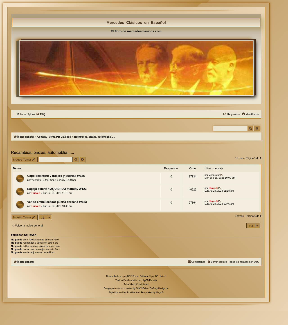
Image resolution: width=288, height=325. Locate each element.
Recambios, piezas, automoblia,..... (42, 152)
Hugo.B (36, 193)
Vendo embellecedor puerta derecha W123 (57, 202)
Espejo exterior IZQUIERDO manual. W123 (57, 189)
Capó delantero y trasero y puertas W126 (56, 175)
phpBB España (149, 280)
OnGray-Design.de (159, 288)
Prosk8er (130, 292)
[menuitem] (40, 114)
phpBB (127, 276)
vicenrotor (37, 180)
